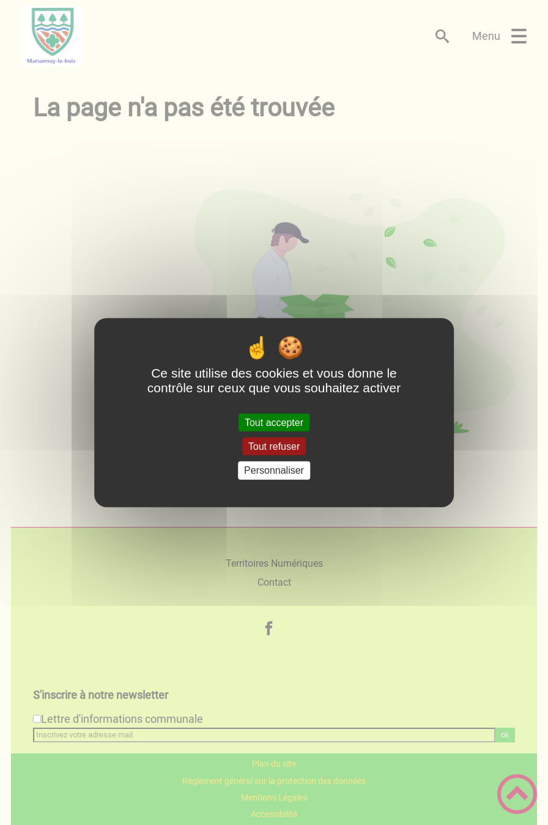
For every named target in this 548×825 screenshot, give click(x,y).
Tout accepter (274, 422)
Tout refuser (274, 446)
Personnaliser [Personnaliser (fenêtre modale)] (274, 470)
